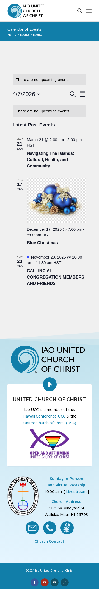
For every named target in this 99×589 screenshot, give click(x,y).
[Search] (77, 10)
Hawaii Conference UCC (44, 416)
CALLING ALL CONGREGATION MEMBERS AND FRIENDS (55, 277)
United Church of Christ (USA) (49, 422)
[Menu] (89, 11)
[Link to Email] (55, 582)
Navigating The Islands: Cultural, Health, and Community (50, 159)
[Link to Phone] (65, 582)
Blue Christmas (42, 243)
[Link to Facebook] (35, 582)
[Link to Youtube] (45, 582)
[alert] (50, 111)
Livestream (76, 491)
